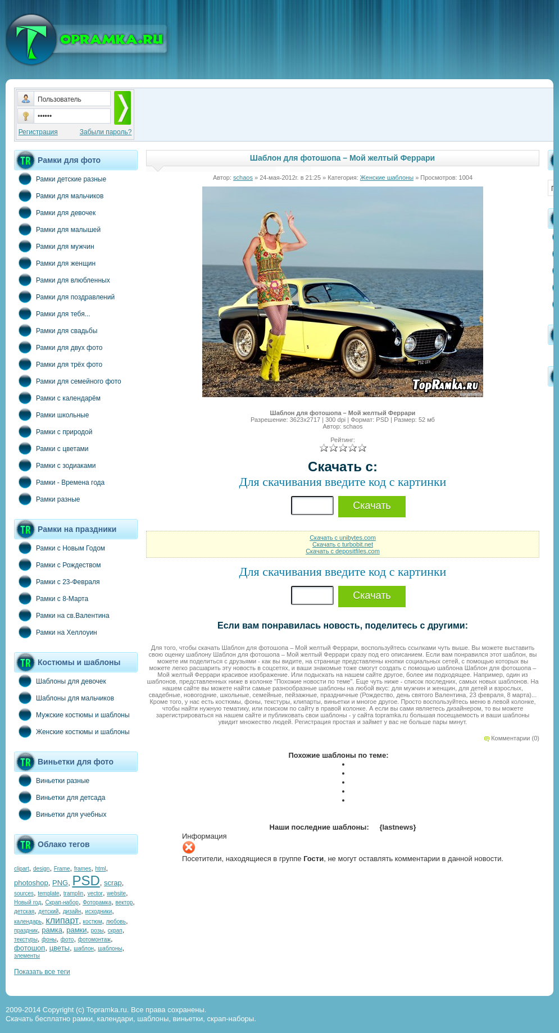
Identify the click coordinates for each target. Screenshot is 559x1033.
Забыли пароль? (106, 132)
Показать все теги (42, 972)
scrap (113, 883)
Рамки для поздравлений (64, 296)
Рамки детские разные (60, 178)
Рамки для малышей (57, 229)
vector (95, 893)
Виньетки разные (51, 780)
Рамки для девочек (55, 212)
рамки (76, 930)
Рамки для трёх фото (58, 364)
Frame (62, 869)
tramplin (73, 893)
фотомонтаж (94, 939)
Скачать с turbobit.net (342, 544)
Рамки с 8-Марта (51, 598)
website (116, 893)
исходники (98, 911)
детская (24, 911)
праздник (26, 930)
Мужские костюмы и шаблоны (72, 714)
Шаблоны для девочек (60, 680)
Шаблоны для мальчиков (64, 697)
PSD (85, 880)
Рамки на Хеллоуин (55, 632)
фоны (49, 939)
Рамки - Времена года (59, 482)
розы (97, 930)
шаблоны (110, 948)
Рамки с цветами (51, 448)
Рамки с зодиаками (55, 465)
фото (67, 939)
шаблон (84, 948)
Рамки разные (47, 498)
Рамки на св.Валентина (62, 615)
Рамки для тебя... (52, 313)
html (101, 869)
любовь (116, 921)
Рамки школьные (51, 414)
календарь (28, 921)
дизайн (72, 911)
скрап (115, 930)
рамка (52, 930)
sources (24, 893)
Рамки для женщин (55, 262)
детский (48, 911)
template (48, 893)
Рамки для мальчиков (58, 195)
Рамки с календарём (57, 397)
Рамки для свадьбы (55, 330)
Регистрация (38, 132)
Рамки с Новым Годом (59, 547)
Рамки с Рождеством (57, 564)
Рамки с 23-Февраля (57, 581)
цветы (59, 948)
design (41, 869)
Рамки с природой (53, 431)
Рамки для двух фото (58, 347)
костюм (92, 921)
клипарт (62, 920)
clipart (21, 869)
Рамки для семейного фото (67, 380)
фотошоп (29, 948)
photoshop (31, 883)
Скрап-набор (62, 902)
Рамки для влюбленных (62, 279)
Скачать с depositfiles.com (343, 551)
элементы (27, 956)
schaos (243, 177)
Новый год (27, 902)
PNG (60, 883)
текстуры (26, 939)
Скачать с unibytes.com (343, 537)
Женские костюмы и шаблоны (72, 731)
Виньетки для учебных (60, 814)
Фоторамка (97, 902)
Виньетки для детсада (59, 797)
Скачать (372, 505)
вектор (124, 902)
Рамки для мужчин (54, 246)
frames (83, 869)
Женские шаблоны (386, 177)
